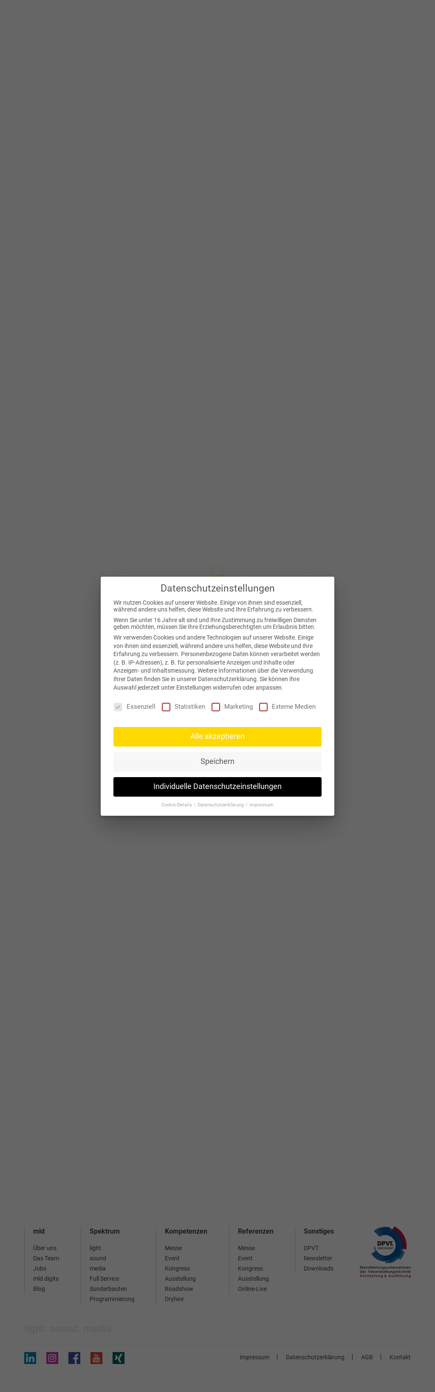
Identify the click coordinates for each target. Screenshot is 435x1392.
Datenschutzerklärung (227, 679)
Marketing (232, 706)
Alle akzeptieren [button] (217, 736)
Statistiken (183, 706)
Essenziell (134, 706)
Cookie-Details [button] (177, 805)
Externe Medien (287, 706)
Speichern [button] (217, 761)
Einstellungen (194, 687)
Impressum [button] (261, 805)
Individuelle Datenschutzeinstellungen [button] (217, 786)
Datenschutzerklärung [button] (221, 805)
